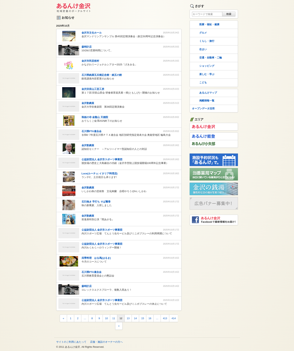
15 (142, 318)
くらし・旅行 (202, 41)
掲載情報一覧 (202, 101)
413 (165, 318)
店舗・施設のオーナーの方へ (106, 341)
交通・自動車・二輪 (206, 58)
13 (128, 318)
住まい (199, 49)
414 (173, 318)
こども (199, 83)
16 (149, 318)
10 (106, 318)
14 (135, 318)
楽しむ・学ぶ (202, 74)
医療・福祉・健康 (205, 25)
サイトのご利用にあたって (71, 341)
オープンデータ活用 (203, 108)
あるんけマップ (204, 93)
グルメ (199, 33)
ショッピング (202, 66)
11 (113, 318)
